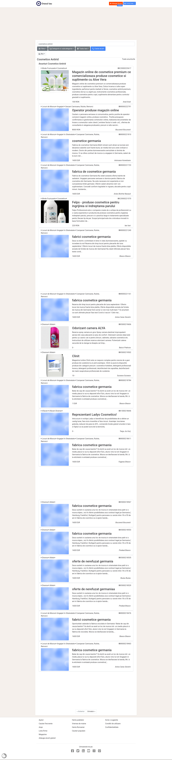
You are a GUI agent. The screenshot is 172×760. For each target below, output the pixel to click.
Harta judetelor (78, 720)
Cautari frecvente (46, 724)
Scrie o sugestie (111, 720)
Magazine (43, 734)
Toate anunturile (128, 59)
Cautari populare (78, 731)
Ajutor (41, 720)
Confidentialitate (111, 727)
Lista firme (43, 731)
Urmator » (91, 711)
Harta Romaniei (78, 727)
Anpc (41, 727)
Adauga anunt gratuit (47, 738)
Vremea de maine (79, 724)
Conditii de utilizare (112, 724)
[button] (129, 3)
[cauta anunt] (86, 44)
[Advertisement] (86, 24)
